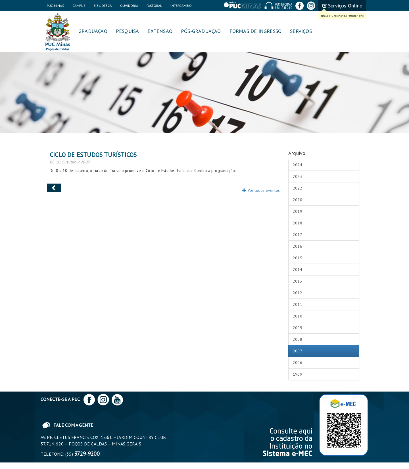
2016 (297, 246)
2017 (297, 234)
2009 (297, 327)
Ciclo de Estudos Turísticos (93, 155)
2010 (297, 316)
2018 (297, 223)
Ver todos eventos (261, 190)
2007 (297, 351)
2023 (297, 176)
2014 (297, 269)
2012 (297, 292)
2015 (297, 257)
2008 (297, 339)
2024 (297, 164)
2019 (297, 211)
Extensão (159, 31)
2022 (297, 188)
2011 (297, 304)
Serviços (301, 31)
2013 (297, 281)
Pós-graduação (201, 31)
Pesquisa (127, 31)
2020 (297, 199)
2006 (297, 362)
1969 (297, 374)
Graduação (92, 31)
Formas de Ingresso (255, 31)
